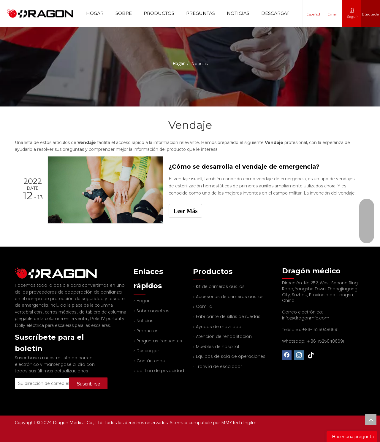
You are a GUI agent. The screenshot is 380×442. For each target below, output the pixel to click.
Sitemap (179, 422)
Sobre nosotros (153, 311)
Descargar (275, 13)
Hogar (95, 13)
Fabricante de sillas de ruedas (228, 316)
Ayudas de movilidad (218, 327)
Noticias (238, 13)
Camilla (204, 306)
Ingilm (249, 422)
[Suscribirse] (88, 375)
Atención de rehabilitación (224, 336)
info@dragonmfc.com (305, 318)
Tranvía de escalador (219, 366)
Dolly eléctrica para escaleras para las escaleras (62, 317)
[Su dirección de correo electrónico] (49, 375)
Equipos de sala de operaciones (230, 356)
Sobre (123, 13)
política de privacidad (160, 371)
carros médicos (61, 304)
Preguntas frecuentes (159, 341)
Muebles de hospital (217, 346)
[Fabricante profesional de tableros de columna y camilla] (19, 269)
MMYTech (232, 422)
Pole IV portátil (106, 310)
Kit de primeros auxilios (220, 286)
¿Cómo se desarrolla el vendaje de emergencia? (244, 166)
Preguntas (200, 13)
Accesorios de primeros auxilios (230, 297)
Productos (159, 13)
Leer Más (185, 211)
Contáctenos (151, 361)
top (370, 419)
